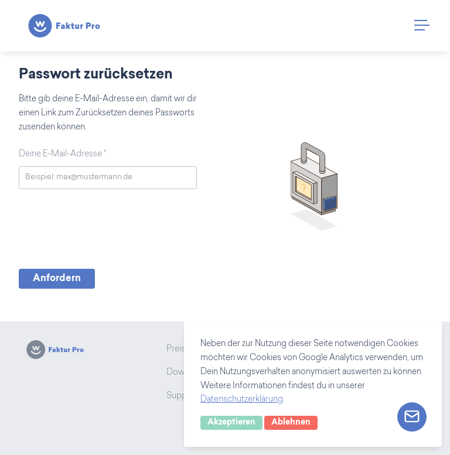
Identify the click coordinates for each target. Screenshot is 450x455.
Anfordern (57, 278)
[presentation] (108, 232)
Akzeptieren (231, 423)
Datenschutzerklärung (241, 400)
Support (182, 396)
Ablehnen (291, 423)
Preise (178, 349)
